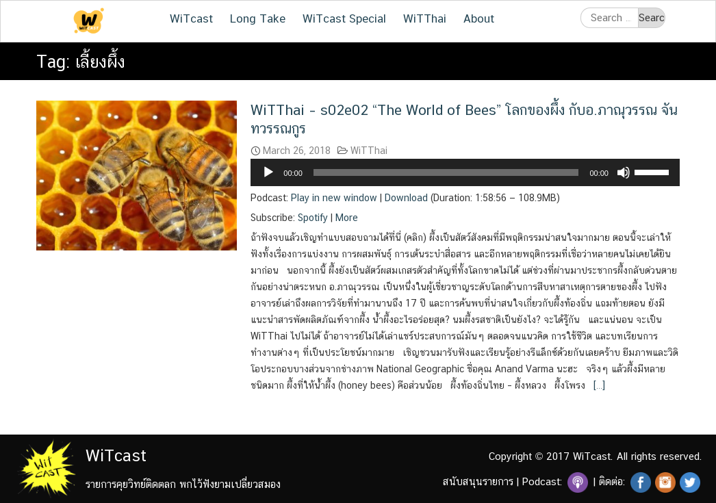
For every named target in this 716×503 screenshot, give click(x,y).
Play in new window (334, 197)
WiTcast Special (344, 18)
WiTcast (191, 18)
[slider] (446, 172)
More (346, 217)
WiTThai (424, 18)
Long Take (257, 18)
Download (406, 197)
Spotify (313, 217)
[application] (465, 172)
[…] (598, 385)
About (478, 18)
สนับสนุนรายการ (478, 481)
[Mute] (623, 172)
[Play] (268, 172)
